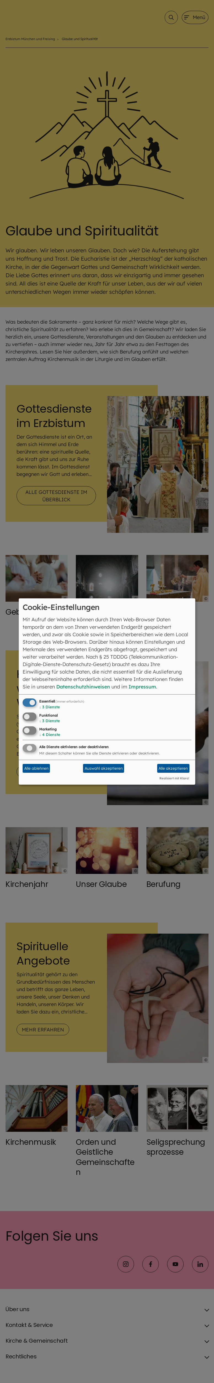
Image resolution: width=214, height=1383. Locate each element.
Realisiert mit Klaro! (174, 778)
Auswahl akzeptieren (104, 768)
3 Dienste (49, 706)
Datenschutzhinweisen (84, 686)
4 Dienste (49, 734)
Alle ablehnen (36, 768)
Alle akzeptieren (173, 768)
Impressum (144, 686)
